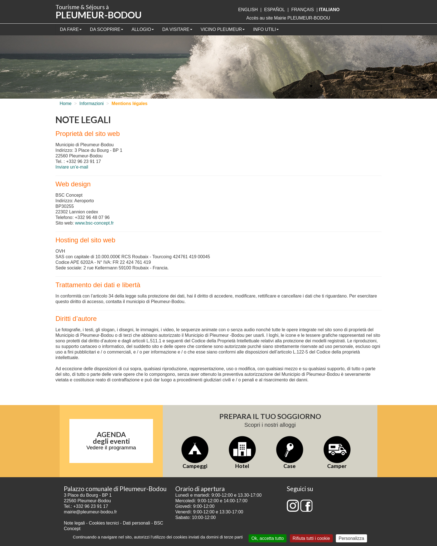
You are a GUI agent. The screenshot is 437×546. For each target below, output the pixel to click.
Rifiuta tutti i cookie (311, 538)
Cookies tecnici (104, 523)
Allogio (143, 29)
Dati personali (136, 523)
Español (274, 9)
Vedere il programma (111, 447)
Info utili (266, 29)
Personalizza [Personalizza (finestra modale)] (351, 538)
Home (66, 103)
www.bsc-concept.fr (94, 223)
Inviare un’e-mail (71, 167)
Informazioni (91, 103)
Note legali (75, 523)
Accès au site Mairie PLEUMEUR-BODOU (288, 18)
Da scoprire (106, 29)
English (248, 9)
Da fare (71, 29)
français (302, 9)
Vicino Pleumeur (223, 29)
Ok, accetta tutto (267, 538)
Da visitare (177, 29)
